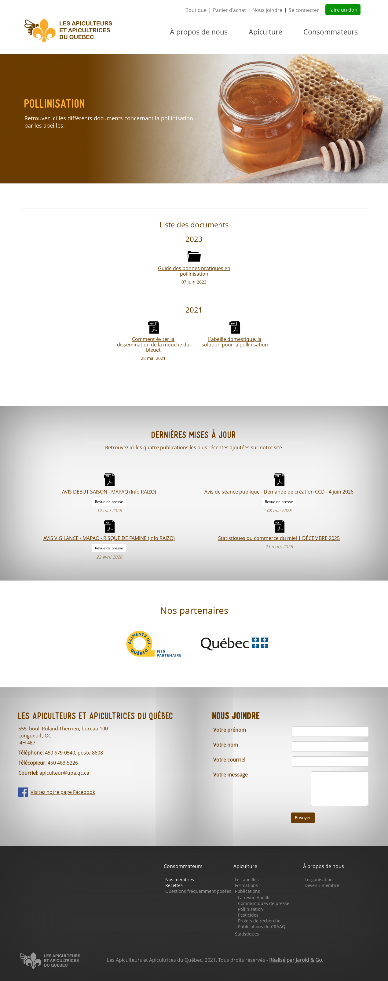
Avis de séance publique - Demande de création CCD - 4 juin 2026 (278, 491)
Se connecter (304, 10)
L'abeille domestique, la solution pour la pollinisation (235, 341)
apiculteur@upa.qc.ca (64, 772)
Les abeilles (247, 879)
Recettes (174, 885)
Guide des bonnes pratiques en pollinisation (194, 271)
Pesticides (248, 915)
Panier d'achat (229, 10)
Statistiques (247, 934)
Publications (247, 891)
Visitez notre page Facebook (63, 792)
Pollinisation (250, 909)
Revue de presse (109, 501)
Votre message (230, 774)
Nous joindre (267, 10)
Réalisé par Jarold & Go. (296, 960)
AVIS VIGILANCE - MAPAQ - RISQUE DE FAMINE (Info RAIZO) (109, 538)
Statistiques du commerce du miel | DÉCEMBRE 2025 (279, 538)
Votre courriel (229, 759)
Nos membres (179, 879)
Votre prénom (229, 729)
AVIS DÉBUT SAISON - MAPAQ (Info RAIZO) (109, 491)
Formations (246, 885)
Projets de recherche (259, 921)
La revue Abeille (254, 897)
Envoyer (303, 817)
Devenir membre (322, 885)
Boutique (196, 10)
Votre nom (225, 744)
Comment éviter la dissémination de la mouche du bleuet (153, 344)
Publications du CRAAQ (261, 926)
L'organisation (319, 879)
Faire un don (342, 9)
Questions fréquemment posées (198, 891)
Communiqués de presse (263, 903)
